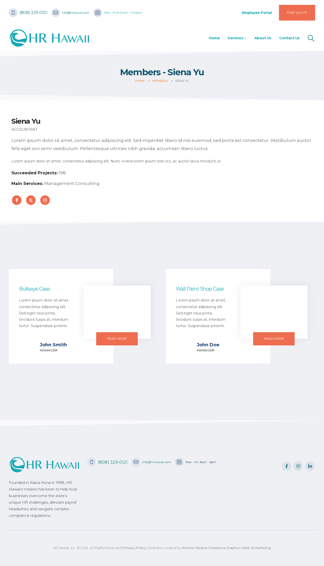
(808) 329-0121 (33, 12)
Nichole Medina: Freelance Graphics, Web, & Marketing (226, 548)
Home (214, 38)
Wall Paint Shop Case (200, 289)
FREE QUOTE (297, 12)
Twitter (31, 200)
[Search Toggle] (311, 38)
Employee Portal (257, 12)
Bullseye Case (34, 289)
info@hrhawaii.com (75, 12)
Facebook (17, 200)
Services (235, 38)
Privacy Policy (135, 548)
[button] (117, 338)
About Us (262, 38)
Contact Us (289, 38)
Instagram (45, 200)
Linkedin (310, 466)
